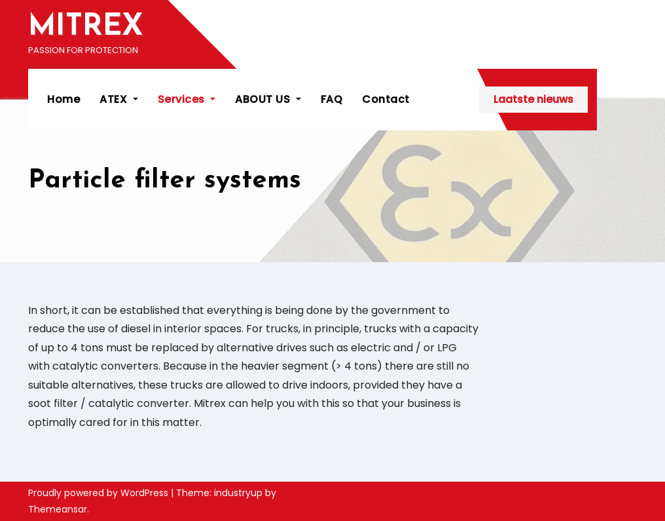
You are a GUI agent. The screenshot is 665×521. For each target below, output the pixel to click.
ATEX (119, 99)
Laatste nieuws (573, 99)
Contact (386, 99)
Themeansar (57, 509)
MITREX (85, 27)
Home (64, 99)
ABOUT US (269, 99)
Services (187, 99)
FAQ (332, 99)
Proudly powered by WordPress (99, 492)
